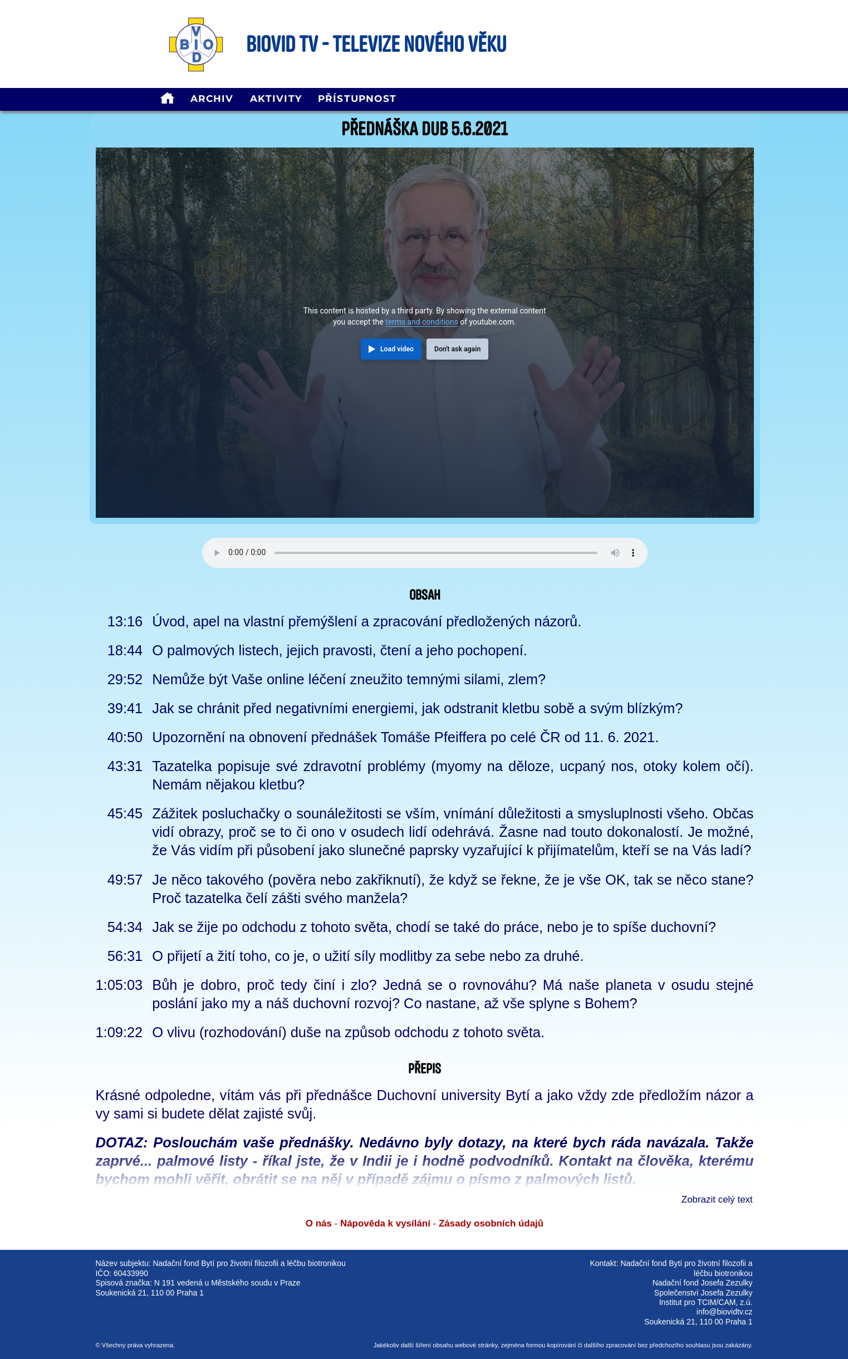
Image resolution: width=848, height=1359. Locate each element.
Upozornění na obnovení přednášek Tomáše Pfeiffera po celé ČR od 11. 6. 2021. (405, 737)
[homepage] (167, 99)
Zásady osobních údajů (491, 1223)
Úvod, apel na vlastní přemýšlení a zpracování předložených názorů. (366, 621)
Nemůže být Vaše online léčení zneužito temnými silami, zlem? (349, 679)
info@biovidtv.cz (725, 1311)
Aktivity (276, 98)
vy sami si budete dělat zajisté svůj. (206, 1113)
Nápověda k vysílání (385, 1223)
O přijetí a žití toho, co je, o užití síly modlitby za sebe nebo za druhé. (368, 956)
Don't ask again (457, 349)
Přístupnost (357, 98)
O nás (319, 1223)
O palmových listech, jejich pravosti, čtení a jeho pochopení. (339, 650)
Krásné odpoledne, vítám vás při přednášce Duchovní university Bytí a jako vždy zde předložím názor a (425, 1095)
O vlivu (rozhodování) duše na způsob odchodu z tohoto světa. (348, 1032)
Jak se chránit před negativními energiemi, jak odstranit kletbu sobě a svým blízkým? (417, 708)
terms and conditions (421, 321)
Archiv (212, 98)
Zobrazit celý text (717, 1199)
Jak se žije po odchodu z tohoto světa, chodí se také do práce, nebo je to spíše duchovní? (434, 927)
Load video (397, 349)
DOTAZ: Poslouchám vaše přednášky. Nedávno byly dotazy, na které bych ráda (368, 1142)
